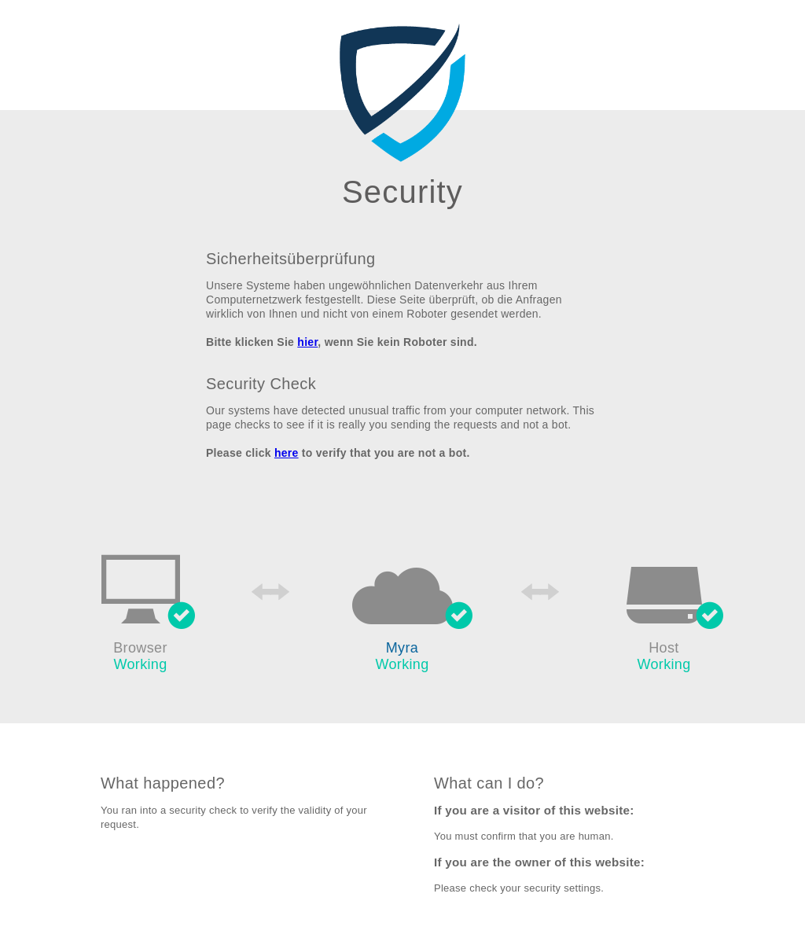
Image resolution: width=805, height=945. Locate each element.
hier (307, 342)
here (286, 453)
